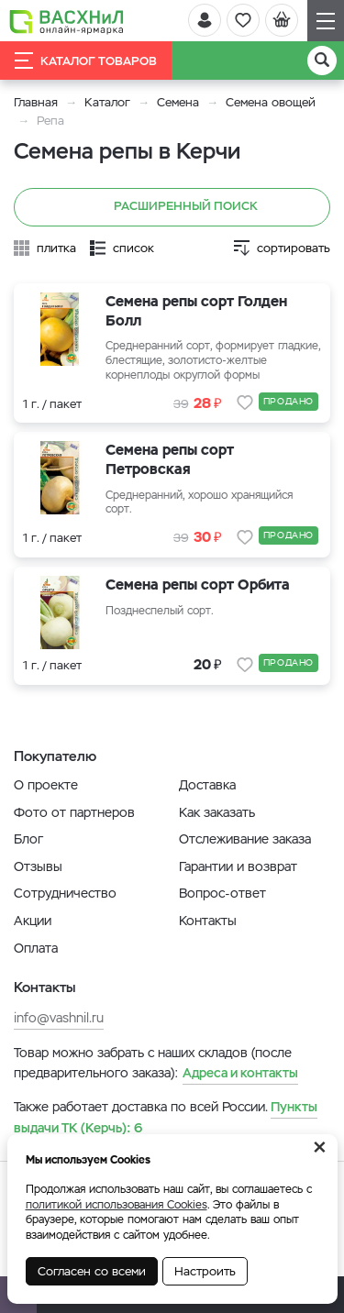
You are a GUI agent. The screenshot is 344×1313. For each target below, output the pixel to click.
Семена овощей (271, 102)
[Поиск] (322, 60)
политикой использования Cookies (116, 1204)
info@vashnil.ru (59, 1018)
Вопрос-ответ (222, 893)
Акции (32, 920)
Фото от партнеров (74, 812)
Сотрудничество (65, 893)
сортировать (293, 248)
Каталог (107, 102)
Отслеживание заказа (245, 839)
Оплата (36, 948)
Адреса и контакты (240, 1073)
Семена (178, 102)
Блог (28, 839)
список (133, 248)
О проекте (46, 785)
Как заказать (217, 812)
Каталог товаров (86, 60)
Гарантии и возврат (238, 866)
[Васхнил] (66, 21)
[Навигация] (325, 20)
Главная (36, 102)
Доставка (207, 785)
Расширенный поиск (172, 207)
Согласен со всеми (92, 1271)
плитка (56, 248)
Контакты (208, 920)
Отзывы (38, 866)
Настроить (205, 1271)
